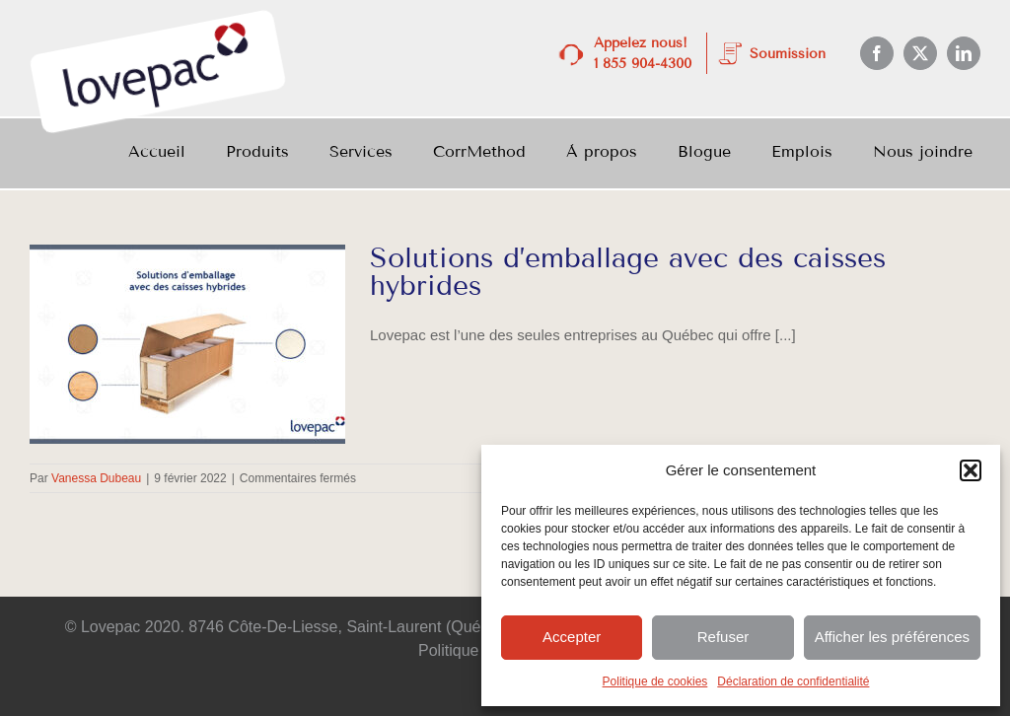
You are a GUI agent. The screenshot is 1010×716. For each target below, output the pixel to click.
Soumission (788, 53)
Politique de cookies (655, 681)
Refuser (723, 636)
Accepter (571, 636)
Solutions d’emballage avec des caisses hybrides (628, 272)
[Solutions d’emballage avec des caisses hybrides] (187, 344)
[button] (970, 470)
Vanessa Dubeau (96, 478)
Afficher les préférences (892, 636)
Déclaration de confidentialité (793, 681)
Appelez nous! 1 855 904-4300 (642, 53)
